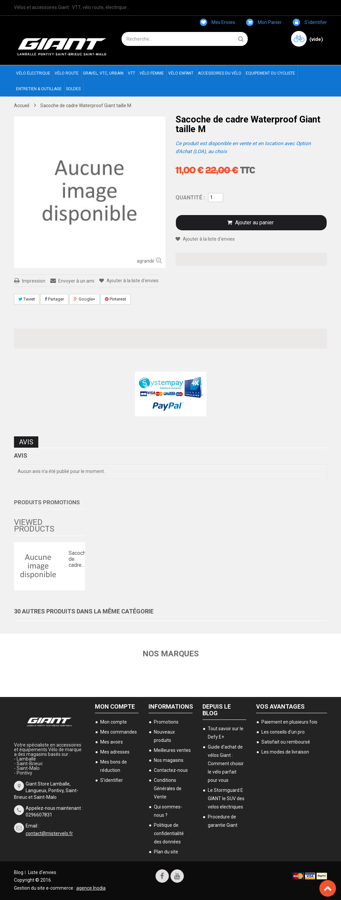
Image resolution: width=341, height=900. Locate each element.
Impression (33, 281)
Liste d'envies (42, 872)
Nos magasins (168, 760)
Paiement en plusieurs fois (289, 722)
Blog (18, 872)
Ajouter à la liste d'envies (132, 280)
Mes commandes (118, 732)
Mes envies (217, 22)
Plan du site (166, 851)
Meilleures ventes (172, 750)
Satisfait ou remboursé (285, 742)
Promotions (166, 722)
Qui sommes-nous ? (168, 811)
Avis (26, 442)
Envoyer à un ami (76, 281)
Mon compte (115, 706)
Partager (54, 299)
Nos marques (171, 653)
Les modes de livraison (285, 752)
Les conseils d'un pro (283, 732)
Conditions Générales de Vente (167, 788)
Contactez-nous (171, 770)
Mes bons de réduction (113, 766)
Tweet (26, 299)
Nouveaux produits (164, 736)
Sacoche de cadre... (75, 559)
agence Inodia (91, 888)
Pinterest (115, 299)
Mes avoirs (111, 742)
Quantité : (190, 197)
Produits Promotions (47, 502)
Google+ (84, 299)
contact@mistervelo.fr (49, 833)
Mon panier (264, 22)
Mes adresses (115, 752)
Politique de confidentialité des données (169, 833)
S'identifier (310, 22)
